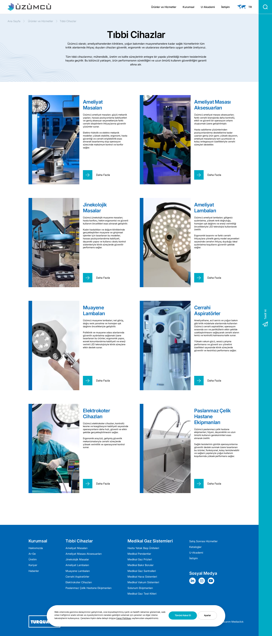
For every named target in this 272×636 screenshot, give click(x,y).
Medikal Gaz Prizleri (140, 559)
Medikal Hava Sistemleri (142, 576)
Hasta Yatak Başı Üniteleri (143, 548)
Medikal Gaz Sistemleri (150, 540)
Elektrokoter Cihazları (79, 582)
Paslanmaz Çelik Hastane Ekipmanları (88, 587)
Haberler (34, 570)
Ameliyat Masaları (76, 548)
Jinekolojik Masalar (77, 559)
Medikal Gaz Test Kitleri (142, 593)
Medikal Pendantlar (139, 553)
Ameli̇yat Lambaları (77, 565)
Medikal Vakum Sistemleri (143, 582)
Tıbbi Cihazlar (79, 540)
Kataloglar (195, 546)
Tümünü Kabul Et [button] (183, 615)
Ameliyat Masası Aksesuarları (84, 553)
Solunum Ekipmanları (140, 587)
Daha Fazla (103, 174)
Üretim (33, 559)
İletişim (225, 7)
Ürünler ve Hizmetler (163, 7)
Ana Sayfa (14, 21)
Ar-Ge (32, 553)
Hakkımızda (36, 548)
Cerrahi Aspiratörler (77, 576)
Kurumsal (188, 7)
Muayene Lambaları (78, 570)
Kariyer (33, 565)
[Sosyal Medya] (193, 581)
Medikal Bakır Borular (141, 565)
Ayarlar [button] (207, 615)
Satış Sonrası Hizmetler (203, 541)
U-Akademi (208, 7)
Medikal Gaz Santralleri (142, 570)
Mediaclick (237, 621)
